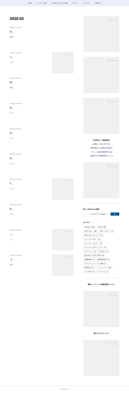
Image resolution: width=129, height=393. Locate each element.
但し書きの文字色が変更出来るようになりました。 (37, 31)
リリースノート (104, 267)
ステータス (86, 3)
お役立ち (103, 251)
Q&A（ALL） (91, 231)
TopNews (90, 227)
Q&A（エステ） (106, 231)
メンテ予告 (90, 271)
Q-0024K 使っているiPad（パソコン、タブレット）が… (40, 107)
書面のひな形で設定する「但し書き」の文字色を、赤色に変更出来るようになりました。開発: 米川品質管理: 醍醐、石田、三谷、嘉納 (41, 38)
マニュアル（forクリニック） (95, 247)
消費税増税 (90, 259)
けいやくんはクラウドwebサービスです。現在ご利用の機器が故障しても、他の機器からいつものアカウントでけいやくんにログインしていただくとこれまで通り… (41, 114)
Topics (102, 227)
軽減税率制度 (103, 259)
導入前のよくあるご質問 (60, 3)
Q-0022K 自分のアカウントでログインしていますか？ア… (41, 158)
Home (30, 3)
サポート (75, 3)
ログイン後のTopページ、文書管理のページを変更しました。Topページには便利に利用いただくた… (29, 190)
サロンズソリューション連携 (95, 263)
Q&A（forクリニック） (93, 235)
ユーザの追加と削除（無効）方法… (29, 57)
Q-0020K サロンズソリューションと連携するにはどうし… (41, 209)
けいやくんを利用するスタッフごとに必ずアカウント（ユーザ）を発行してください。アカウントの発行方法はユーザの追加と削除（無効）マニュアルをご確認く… (41, 164)
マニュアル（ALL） (92, 239)
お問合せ (98, 3)
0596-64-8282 (106, 148)
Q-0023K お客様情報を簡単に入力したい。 (33, 133)
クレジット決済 (42, 3)
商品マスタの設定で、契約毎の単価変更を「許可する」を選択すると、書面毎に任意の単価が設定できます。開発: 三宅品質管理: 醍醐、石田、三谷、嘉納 (41, 89)
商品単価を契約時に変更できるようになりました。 (37, 82)
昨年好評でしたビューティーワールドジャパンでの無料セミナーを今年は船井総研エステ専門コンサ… (29, 266)
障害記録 (89, 267)
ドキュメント (90, 251)
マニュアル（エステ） (93, 243)
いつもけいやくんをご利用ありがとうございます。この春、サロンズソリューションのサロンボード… (29, 240)
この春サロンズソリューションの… (29, 234)
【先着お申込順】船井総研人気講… (29, 259)
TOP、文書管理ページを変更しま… (29, 183)
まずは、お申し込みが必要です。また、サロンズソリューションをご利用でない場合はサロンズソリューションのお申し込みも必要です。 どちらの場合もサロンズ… (41, 215)
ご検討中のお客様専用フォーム (101, 156)
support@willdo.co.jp (104, 152)
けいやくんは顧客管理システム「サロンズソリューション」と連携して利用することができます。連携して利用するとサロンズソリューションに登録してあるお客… (41, 139)
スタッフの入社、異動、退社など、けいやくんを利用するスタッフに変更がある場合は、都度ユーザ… (29, 63)
